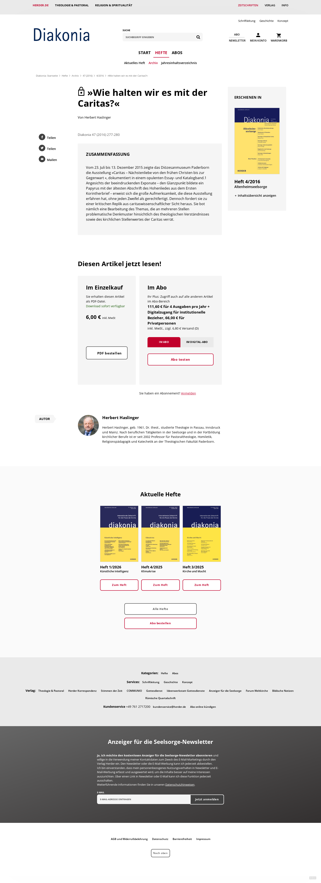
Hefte (161, 48)
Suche (126, 26)
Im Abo (164, 343)
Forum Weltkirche (257, 687)
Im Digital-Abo (197, 343)
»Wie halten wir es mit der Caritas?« (128, 71)
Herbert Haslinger (97, 113)
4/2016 (100, 71)
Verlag (270, 5)
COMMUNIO (134, 687)
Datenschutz (160, 835)
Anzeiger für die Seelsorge (225, 687)
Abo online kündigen (203, 703)
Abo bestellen (160, 619)
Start (144, 48)
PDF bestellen (109, 354)
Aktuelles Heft (134, 59)
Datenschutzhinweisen (180, 781)
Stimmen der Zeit (111, 687)
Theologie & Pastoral (72, 5)
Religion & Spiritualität (113, 5)
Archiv (153, 59)
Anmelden (188, 389)
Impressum (203, 835)
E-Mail (100, 788)
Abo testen (180, 360)
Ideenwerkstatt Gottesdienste (186, 687)
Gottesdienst (154, 687)
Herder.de (41, 5)
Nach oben (160, 849)
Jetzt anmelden (207, 796)
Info (285, 5)
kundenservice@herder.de (169, 703)
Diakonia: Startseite (47, 71)
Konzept (282, 17)
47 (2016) (87, 71)
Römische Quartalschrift (160, 694)
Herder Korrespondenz (82, 687)
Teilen (51, 134)
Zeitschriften (248, 5)
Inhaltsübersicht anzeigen (257, 192)
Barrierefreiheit (182, 835)
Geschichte (266, 17)
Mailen (52, 156)
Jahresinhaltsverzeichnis (179, 59)
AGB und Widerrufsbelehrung (129, 835)
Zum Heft (119, 581)
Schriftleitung (246, 17)
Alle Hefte (160, 605)
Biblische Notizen (283, 687)
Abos (177, 48)
